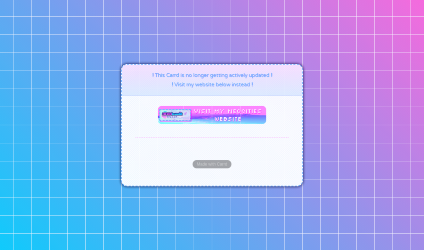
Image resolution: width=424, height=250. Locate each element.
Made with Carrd (212, 163)
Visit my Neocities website (228, 114)
